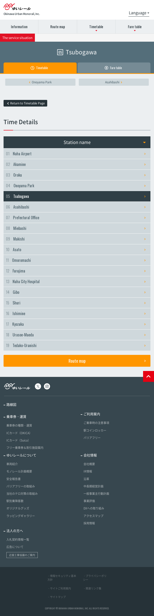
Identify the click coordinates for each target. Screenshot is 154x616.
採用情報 (89, 523)
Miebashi (76, 228)
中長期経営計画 (93, 486)
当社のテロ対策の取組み (22, 493)
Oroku (76, 175)
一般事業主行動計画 (96, 493)
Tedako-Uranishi (76, 345)
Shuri (76, 303)
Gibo (76, 292)
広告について (14, 547)
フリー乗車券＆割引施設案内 (24, 448)
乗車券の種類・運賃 (19, 425)
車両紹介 (12, 464)
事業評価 (89, 501)
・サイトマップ (56, 597)
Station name (105, 142)
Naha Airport (76, 153)
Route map (57, 26)
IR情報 (88, 471)
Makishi (76, 239)
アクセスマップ (93, 516)
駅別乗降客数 (14, 501)
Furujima (76, 271)
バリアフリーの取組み (20, 486)
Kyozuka (76, 324)
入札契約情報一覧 (17, 539)
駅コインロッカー (95, 430)
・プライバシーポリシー (95, 578)
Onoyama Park (40, 82)
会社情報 (90, 455)
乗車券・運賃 (16, 416)
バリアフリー (92, 438)
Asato (76, 249)
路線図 (11, 404)
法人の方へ (14, 530)
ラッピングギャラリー (20, 516)
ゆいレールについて (21, 455)
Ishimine (76, 313)
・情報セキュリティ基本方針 (61, 578)
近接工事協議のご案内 (22, 555)
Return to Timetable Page (26, 103)
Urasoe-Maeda (76, 335)
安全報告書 (13, 479)
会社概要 (89, 464)
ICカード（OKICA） (19, 433)
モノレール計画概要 (19, 471)
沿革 (86, 479)
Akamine (76, 164)
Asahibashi (113, 82)
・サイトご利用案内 (59, 588)
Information (19, 26)
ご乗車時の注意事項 (96, 423)
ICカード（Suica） (18, 440)
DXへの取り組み (94, 508)
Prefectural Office (76, 217)
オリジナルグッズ (17, 508)
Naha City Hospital (76, 281)
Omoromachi (76, 260)
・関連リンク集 (92, 588)
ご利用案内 (92, 413)
